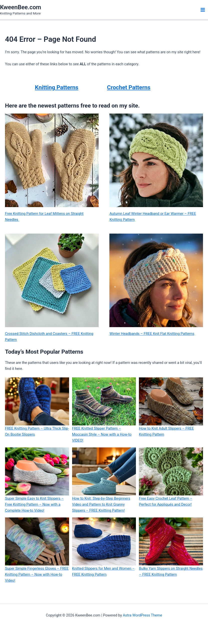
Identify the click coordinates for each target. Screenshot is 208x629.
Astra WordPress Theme (142, 615)
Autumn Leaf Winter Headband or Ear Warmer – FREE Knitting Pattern (152, 216)
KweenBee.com (20, 7)
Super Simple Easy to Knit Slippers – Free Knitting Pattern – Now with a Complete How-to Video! (34, 504)
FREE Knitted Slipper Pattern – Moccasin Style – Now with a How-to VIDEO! (102, 434)
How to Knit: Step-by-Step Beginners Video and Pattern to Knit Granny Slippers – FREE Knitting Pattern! (101, 504)
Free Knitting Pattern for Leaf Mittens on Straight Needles (44, 216)
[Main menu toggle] (202, 10)
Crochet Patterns (128, 87)
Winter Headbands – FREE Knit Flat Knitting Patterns (151, 333)
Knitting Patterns (57, 87)
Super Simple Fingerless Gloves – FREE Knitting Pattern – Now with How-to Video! (37, 574)
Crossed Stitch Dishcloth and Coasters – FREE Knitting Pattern (49, 336)
